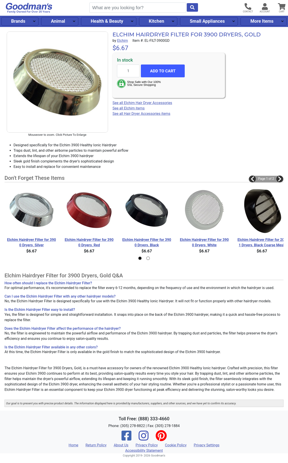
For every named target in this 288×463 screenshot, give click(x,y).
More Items (262, 21)
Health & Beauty (107, 21)
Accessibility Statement (144, 450)
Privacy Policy (147, 445)
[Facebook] (126, 438)
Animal (58, 21)
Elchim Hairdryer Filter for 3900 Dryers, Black (146, 242)
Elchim (122, 40)
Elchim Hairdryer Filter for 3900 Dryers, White (204, 242)
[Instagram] (143, 438)
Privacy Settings (206, 445)
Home (73, 445)
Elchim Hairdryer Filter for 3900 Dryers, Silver (31, 242)
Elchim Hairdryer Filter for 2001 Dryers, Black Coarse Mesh (261, 242)
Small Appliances (207, 21)
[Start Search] (192, 7)
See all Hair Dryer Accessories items (141, 113)
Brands (18, 21)
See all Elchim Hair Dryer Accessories (142, 103)
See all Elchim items (128, 108)
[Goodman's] (29, 8)
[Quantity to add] (128, 71)
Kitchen (156, 21)
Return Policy (96, 445)
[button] (252, 179)
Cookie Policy (176, 445)
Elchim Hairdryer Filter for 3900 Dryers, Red (89, 242)
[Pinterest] (161, 438)
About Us (121, 445)
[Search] (137, 7)
